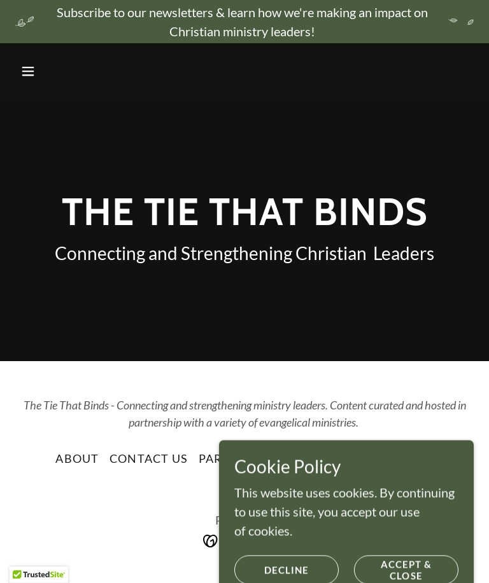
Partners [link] (231, 458)
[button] (49, 71)
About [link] (77, 458)
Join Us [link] (297, 458)
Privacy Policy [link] (383, 458)
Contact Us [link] (149, 458)
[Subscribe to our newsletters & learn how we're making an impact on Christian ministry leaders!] (244, 22)
